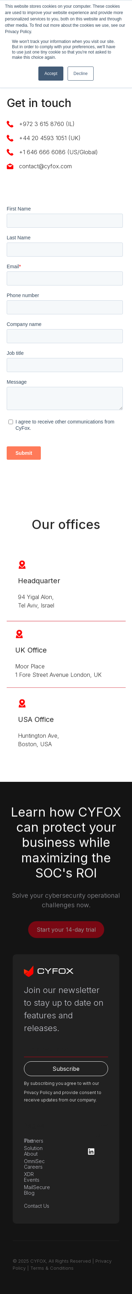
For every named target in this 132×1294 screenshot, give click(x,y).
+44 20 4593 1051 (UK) (50, 138)
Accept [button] (50, 73)
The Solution (33, 1144)
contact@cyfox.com (45, 166)
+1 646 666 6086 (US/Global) (58, 152)
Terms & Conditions (52, 1268)
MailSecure (37, 1187)
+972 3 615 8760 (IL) (47, 123)
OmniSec (34, 1161)
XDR (29, 1174)
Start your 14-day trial (66, 933)
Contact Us (36, 1206)
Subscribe (66, 1068)
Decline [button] (81, 73)
